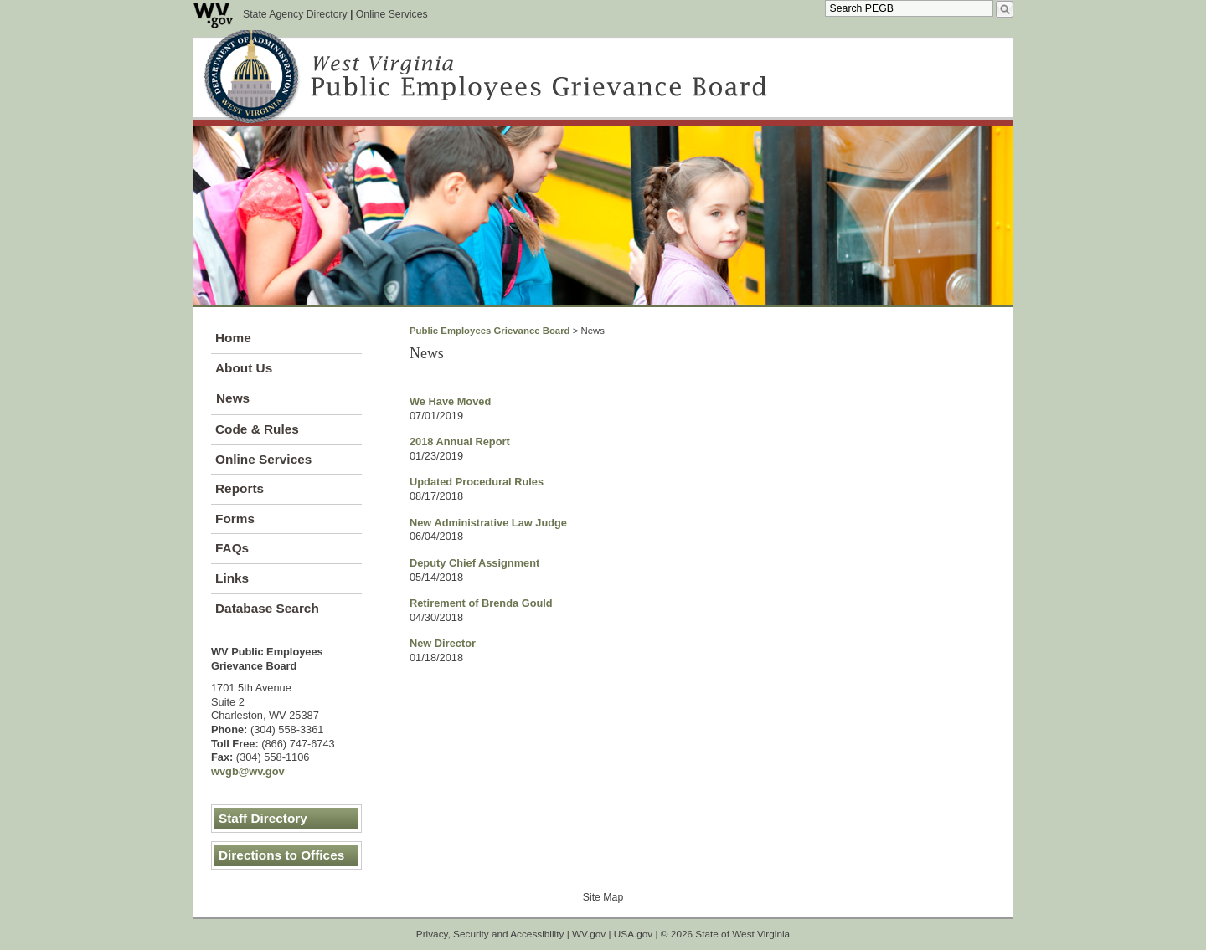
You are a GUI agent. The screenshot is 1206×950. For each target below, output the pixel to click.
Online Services (392, 14)
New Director (443, 643)
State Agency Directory (295, 14)
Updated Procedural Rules (477, 481)
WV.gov (589, 933)
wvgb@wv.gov (248, 771)
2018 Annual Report (460, 441)
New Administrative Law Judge (488, 522)
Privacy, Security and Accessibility (490, 933)
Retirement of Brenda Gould (481, 603)
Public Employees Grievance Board (490, 331)
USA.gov (633, 933)
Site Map (603, 897)
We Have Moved (450, 401)
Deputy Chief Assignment (474, 563)
